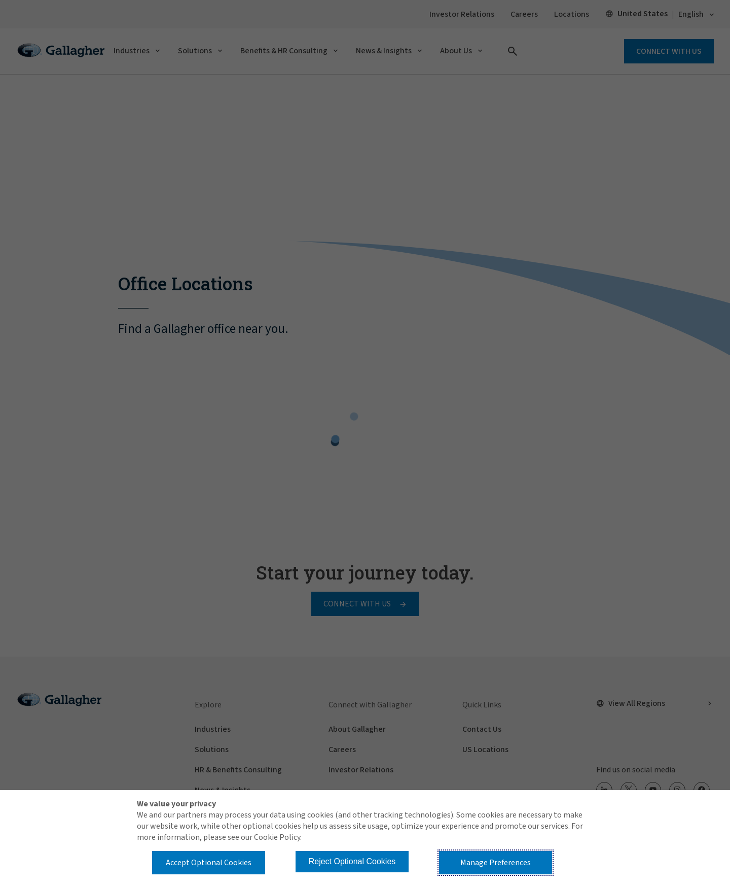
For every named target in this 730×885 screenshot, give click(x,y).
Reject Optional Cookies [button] (352, 861)
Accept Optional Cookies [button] (208, 862)
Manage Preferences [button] (495, 862)
